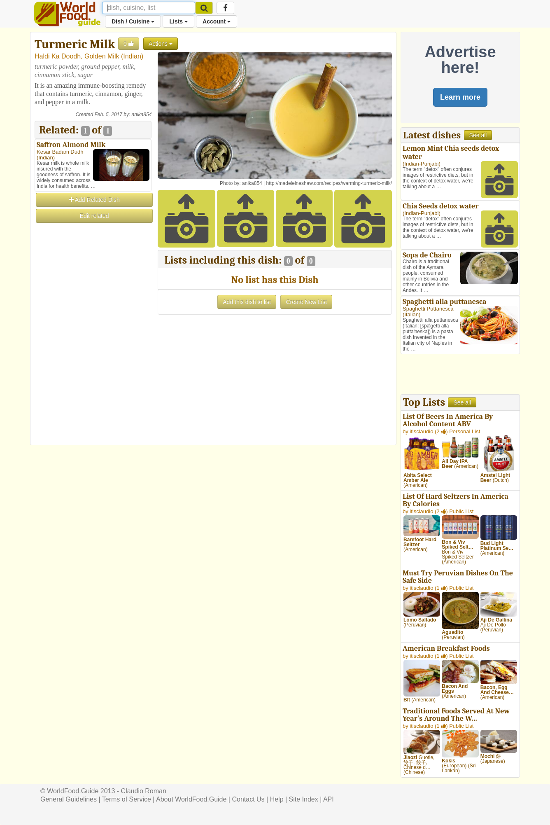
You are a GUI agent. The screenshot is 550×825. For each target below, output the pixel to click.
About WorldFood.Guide (191, 799)
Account (217, 21)
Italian (411, 314)
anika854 (142, 114)
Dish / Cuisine (133, 21)
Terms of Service (126, 799)
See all (478, 135)
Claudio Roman (143, 791)
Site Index (303, 799)
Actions (160, 43)
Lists (178, 21)
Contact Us (248, 799)
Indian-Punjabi (421, 164)
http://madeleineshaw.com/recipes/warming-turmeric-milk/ (329, 183)
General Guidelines (68, 799)
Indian (132, 56)
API (328, 799)
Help (277, 799)
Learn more (460, 97)
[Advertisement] (93, 347)
